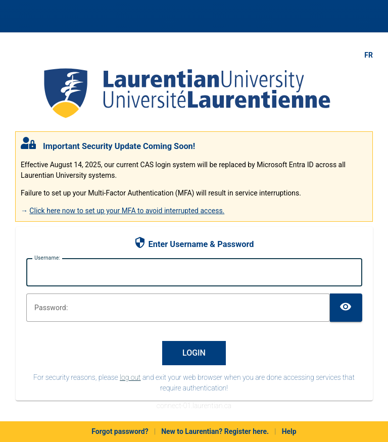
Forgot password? (119, 431)
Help (289, 431)
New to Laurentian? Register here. (215, 431)
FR (368, 55)
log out (130, 377)
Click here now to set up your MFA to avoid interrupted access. (126, 211)
